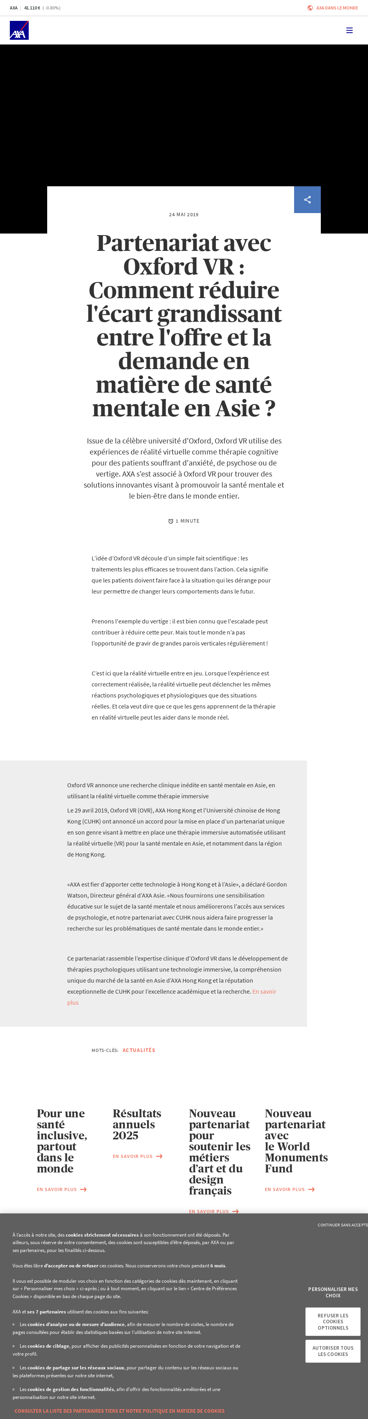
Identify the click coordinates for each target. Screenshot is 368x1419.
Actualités (139, 1050)
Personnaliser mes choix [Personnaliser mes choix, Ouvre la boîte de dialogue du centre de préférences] (332, 1292)
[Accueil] (19, 30)
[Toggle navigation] (349, 30)
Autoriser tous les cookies (333, 1351)
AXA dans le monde (337, 8)
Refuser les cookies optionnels (333, 1321)
